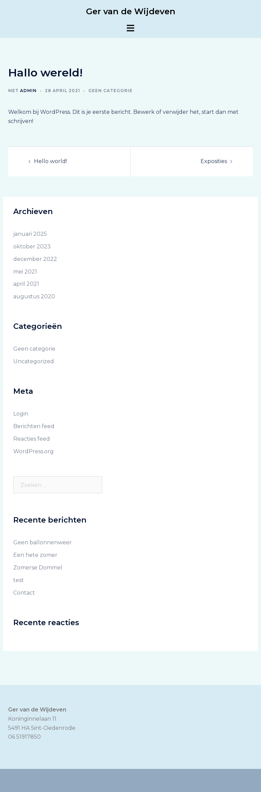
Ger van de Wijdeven (130, 11)
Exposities (214, 161)
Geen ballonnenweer (42, 542)
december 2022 (35, 259)
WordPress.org (33, 451)
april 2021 (26, 284)
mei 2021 (25, 271)
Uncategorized (33, 361)
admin (28, 90)
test (18, 580)
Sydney (166, 780)
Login (20, 413)
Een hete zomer (35, 555)
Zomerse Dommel (38, 567)
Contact (24, 592)
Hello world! (50, 161)
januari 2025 (30, 234)
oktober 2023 (32, 246)
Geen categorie (110, 90)
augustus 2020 (34, 296)
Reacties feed (31, 439)
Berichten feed (33, 426)
